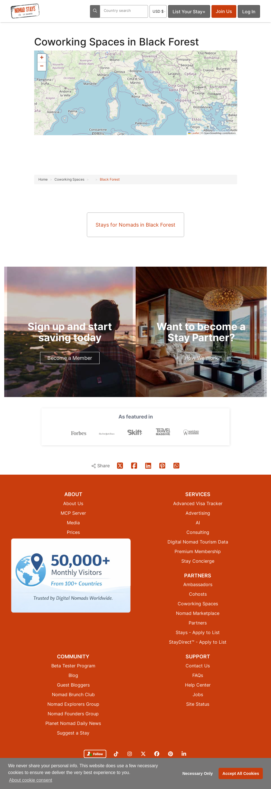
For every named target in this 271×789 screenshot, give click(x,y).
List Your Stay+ (189, 11)
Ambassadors (197, 584)
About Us (73, 503)
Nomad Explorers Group (73, 704)
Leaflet (193, 133)
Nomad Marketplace (197, 613)
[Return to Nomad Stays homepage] (25, 11)
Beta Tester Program (73, 666)
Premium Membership (198, 551)
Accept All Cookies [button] (240, 773)
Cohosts (198, 594)
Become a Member (69, 358)
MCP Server (73, 513)
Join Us (224, 11)
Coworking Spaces (80, 42)
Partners (198, 623)
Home (43, 179)
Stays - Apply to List (198, 632)
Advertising (198, 513)
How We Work (201, 358)
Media (73, 522)
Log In (248, 11)
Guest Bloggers (73, 685)
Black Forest (110, 179)
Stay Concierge (197, 561)
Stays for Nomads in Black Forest (135, 225)
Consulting (197, 532)
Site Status (197, 704)
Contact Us (198, 666)
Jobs (198, 694)
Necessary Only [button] (197, 773)
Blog (73, 675)
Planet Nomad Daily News (73, 723)
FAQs (197, 675)
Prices (73, 532)
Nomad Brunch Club (73, 694)
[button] (42, 58)
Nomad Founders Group (73, 713)
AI (198, 522)
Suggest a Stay (73, 733)
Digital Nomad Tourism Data (198, 542)
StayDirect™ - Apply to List (197, 642)
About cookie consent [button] (30, 780)
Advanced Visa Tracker (197, 503)
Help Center (198, 685)
